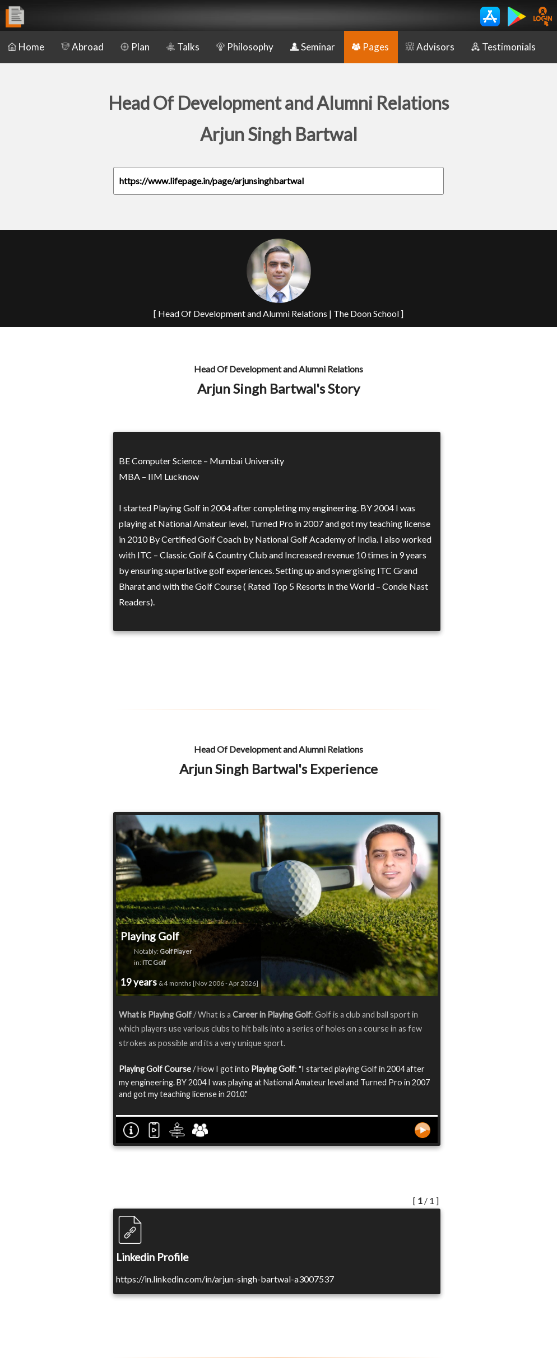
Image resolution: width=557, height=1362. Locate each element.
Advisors (430, 47)
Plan (135, 47)
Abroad (82, 47)
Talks (182, 47)
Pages (370, 47)
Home (26, 47)
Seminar (312, 47)
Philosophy (244, 47)
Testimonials (503, 47)
